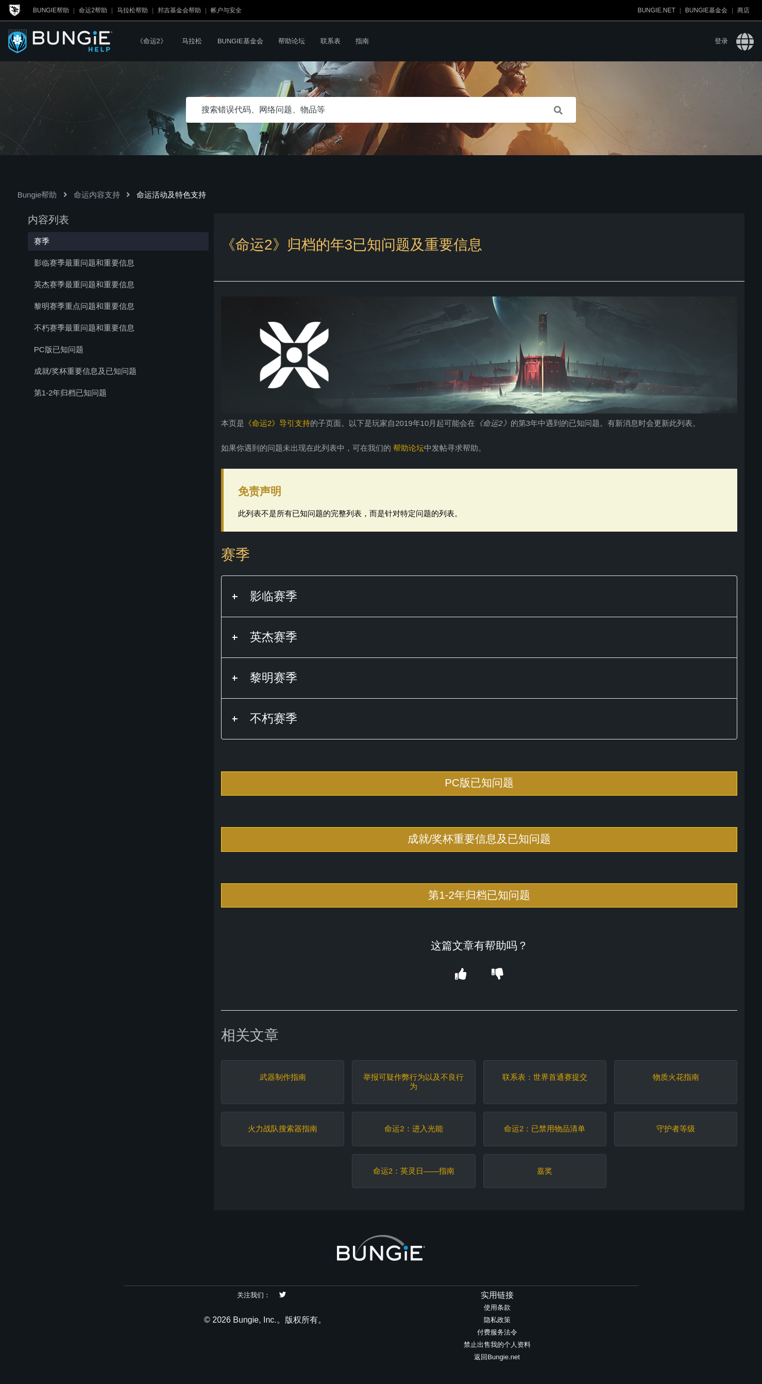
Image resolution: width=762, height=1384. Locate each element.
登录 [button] (721, 41)
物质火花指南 (676, 1077)
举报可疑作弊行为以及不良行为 (413, 1082)
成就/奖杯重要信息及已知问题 (479, 839)
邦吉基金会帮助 (179, 10)
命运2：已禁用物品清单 (544, 1128)
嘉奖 (544, 1170)
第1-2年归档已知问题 (479, 895)
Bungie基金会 (706, 10)
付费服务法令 (497, 1332)
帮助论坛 (291, 41)
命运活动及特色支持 (171, 194)
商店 (743, 10)
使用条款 (497, 1307)
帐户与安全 (226, 10)
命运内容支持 (97, 194)
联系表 (330, 41)
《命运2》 (152, 41)
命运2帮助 (93, 10)
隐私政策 (497, 1320)
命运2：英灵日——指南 (413, 1170)
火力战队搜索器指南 (282, 1128)
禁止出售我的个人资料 (497, 1344)
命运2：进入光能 (413, 1128)
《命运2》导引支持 (277, 423)
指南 (362, 41)
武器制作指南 (283, 1077)
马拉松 (192, 41)
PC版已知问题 (479, 782)
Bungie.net (656, 10)
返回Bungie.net (497, 1357)
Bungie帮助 (51, 10)
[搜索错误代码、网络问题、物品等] (381, 110)
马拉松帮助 (132, 10)
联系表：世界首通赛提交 (544, 1077)
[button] (461, 975)
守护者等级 (675, 1128)
